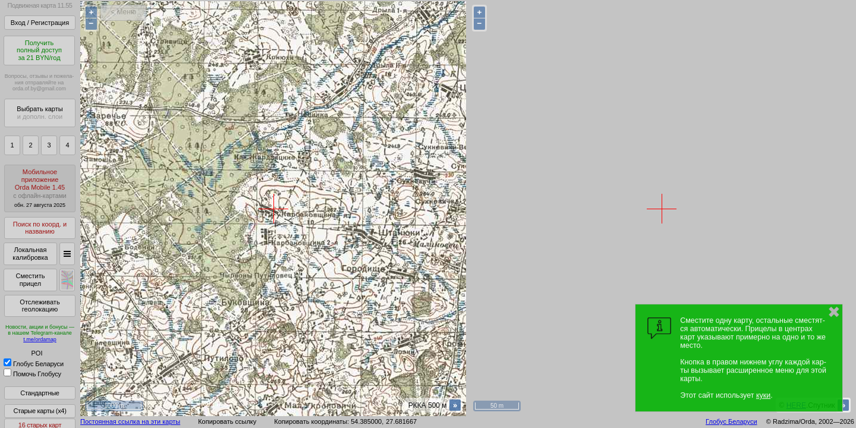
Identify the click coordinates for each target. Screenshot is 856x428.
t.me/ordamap (39, 339)
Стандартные (39, 392)
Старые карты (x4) (39, 410)
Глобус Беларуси (34, 363)
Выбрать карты (39, 112)
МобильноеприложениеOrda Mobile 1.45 (40, 188)
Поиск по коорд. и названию (40, 228)
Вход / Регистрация (40, 22)
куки (763, 395)
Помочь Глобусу (32, 373)
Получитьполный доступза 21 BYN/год (39, 50)
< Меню (123, 12)
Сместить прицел (30, 279)
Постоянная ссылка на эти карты (130, 421)
